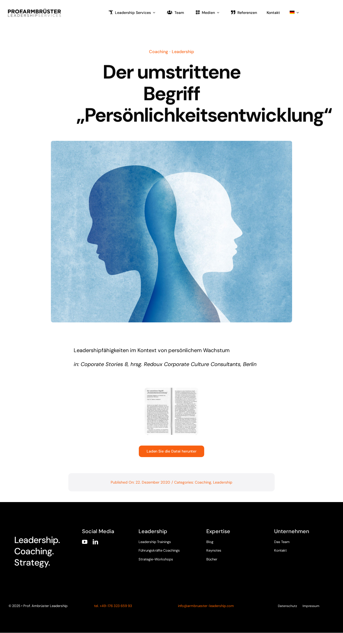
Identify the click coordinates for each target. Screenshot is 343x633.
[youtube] (84, 542)
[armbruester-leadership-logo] (34, 9)
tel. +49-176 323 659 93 (112, 606)
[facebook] (276, 555)
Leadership (183, 51)
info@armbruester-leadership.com (206, 606)
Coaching (158, 51)
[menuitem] (294, 12)
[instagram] (296, 555)
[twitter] (286, 555)
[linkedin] (95, 542)
